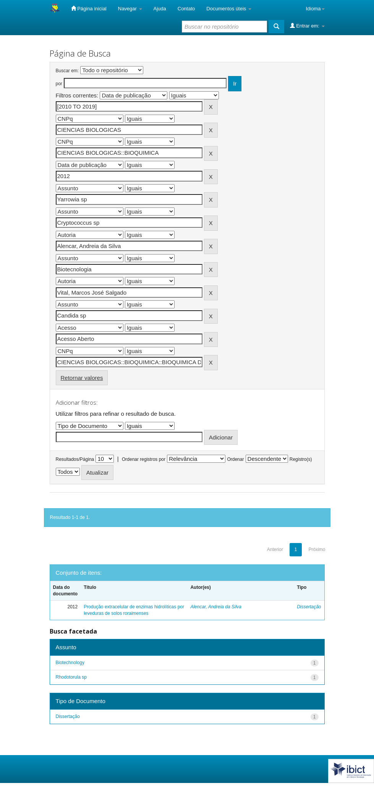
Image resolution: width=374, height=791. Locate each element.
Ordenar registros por (143, 459)
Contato (186, 8)
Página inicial (89, 8)
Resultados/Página (75, 459)
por (59, 83)
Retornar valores (82, 377)
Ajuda (160, 8)
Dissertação (309, 606)
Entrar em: (307, 26)
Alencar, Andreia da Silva (215, 606)
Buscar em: (67, 70)
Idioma (315, 8)
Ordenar (235, 459)
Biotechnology (70, 662)
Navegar (130, 8)
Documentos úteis (228, 8)
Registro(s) (301, 459)
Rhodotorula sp (71, 677)
